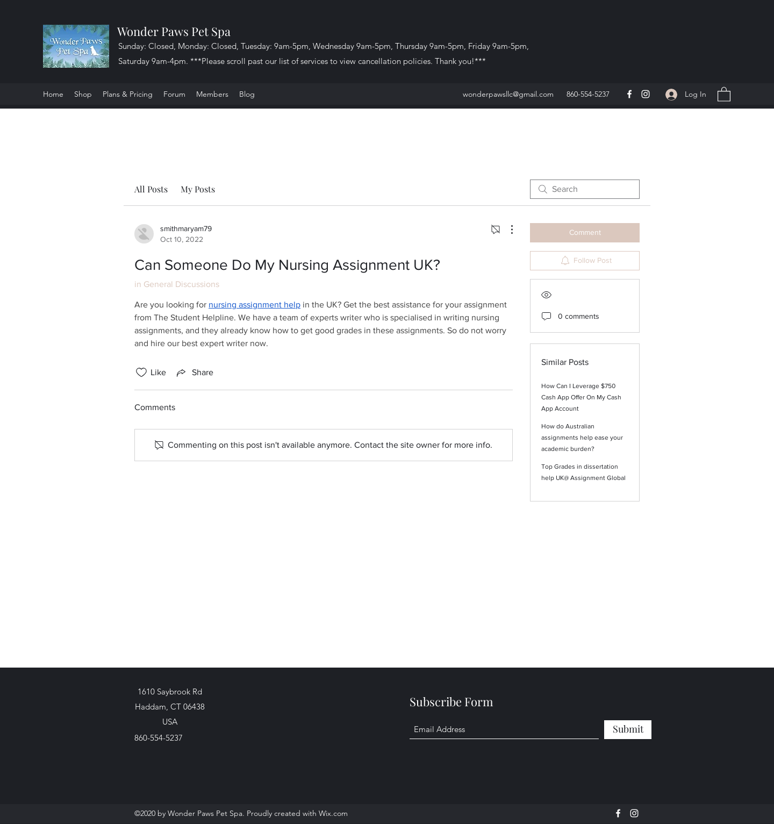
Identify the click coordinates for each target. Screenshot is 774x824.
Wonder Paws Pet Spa (174, 31)
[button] (724, 94)
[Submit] (627, 729)
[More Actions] (506, 229)
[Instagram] (645, 94)
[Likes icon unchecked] (141, 372)
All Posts (151, 189)
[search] (585, 189)
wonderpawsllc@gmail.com (508, 94)
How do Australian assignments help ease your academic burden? (582, 437)
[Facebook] (629, 94)
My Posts (198, 189)
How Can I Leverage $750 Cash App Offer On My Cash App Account (581, 397)
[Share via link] (194, 372)
